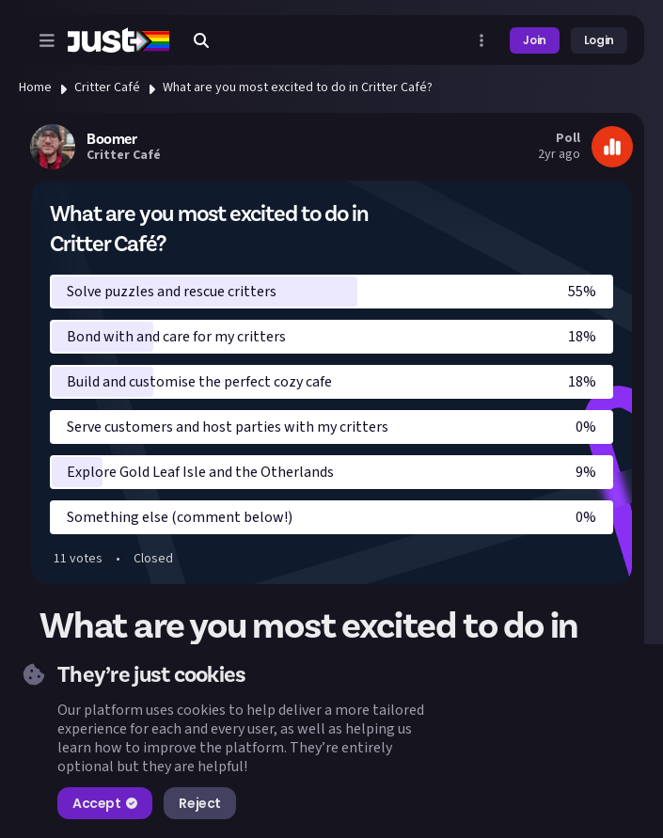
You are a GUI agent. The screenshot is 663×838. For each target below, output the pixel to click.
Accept (104, 803)
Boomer (111, 139)
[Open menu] (47, 40)
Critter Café (107, 87)
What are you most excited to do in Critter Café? (298, 87)
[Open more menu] (481, 40)
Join (534, 40)
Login (599, 40)
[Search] (201, 40)
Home (35, 87)
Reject (199, 803)
